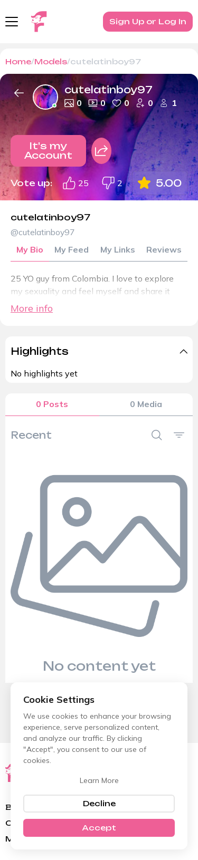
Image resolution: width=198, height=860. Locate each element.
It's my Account (48, 150)
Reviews (164, 250)
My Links (117, 250)
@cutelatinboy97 (44, 232)
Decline (99, 803)
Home (18, 61)
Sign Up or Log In (147, 21)
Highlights (40, 351)
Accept (99, 827)
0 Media (146, 405)
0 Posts (52, 405)
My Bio (29, 250)
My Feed (71, 250)
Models (50, 61)
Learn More (99, 780)
